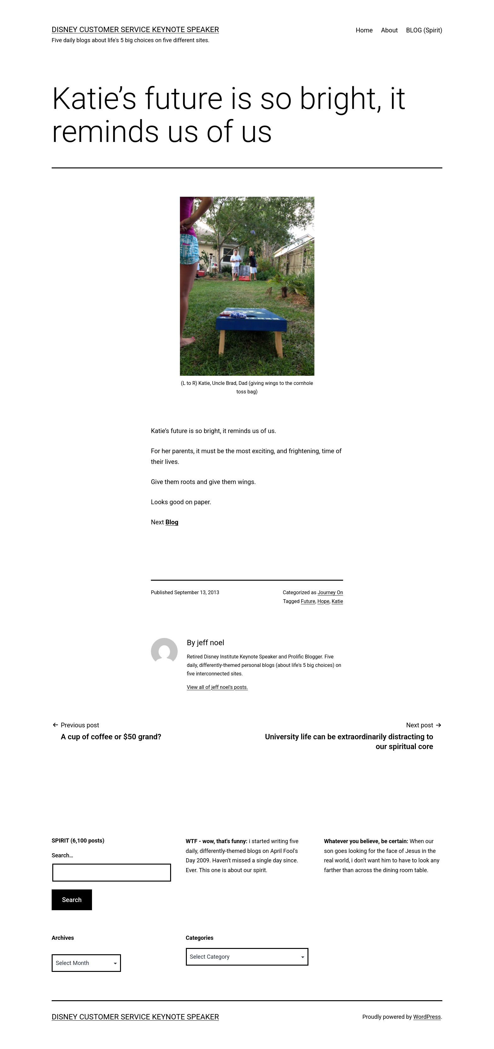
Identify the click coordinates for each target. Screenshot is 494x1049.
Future (308, 601)
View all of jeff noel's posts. (217, 687)
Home (364, 30)
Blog (171, 522)
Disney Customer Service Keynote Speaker (135, 29)
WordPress (427, 1016)
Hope (324, 601)
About (389, 30)
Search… (62, 855)
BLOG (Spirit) (424, 30)
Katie (337, 601)
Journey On (330, 592)
